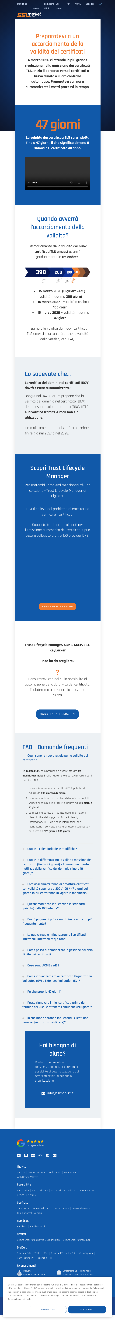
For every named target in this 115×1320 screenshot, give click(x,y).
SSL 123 (21, 1172)
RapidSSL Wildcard (39, 1226)
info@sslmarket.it (60, 1093)
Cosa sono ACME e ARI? (40, 965)
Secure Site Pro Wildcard (63, 1190)
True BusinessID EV (82, 1208)
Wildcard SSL (41, 1253)
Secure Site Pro (40, 1190)
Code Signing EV (25, 1258)
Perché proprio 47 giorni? (42, 991)
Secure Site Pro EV (26, 1195)
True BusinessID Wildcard (29, 1213)
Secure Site (23, 1190)
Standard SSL (24, 1253)
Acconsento (87, 1309)
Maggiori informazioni (57, 714)
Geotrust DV (23, 1208)
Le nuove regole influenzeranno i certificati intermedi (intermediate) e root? (54, 937)
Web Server (55, 1172)
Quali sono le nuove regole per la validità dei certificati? (55, 757)
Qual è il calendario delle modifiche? (49, 849)
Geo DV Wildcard (41, 1208)
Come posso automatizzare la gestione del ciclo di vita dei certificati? (57, 952)
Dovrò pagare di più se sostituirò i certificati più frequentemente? (57, 921)
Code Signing (86, 1253)
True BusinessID (61, 1208)
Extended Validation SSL (63, 1253)
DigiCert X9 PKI (44, 1258)
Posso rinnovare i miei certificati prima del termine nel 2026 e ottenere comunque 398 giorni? (57, 1005)
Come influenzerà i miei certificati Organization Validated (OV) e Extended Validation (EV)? (57, 978)
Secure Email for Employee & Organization (38, 1240)
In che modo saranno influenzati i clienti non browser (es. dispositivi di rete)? (55, 1020)
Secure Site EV (87, 1190)
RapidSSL (22, 1226)
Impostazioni (48, 1309)
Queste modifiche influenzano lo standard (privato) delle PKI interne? (53, 906)
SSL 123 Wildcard (36, 1172)
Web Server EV (71, 1172)
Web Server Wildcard (27, 1177)
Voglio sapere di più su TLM (57, 606)
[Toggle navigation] (96, 14)
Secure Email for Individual (76, 1240)
